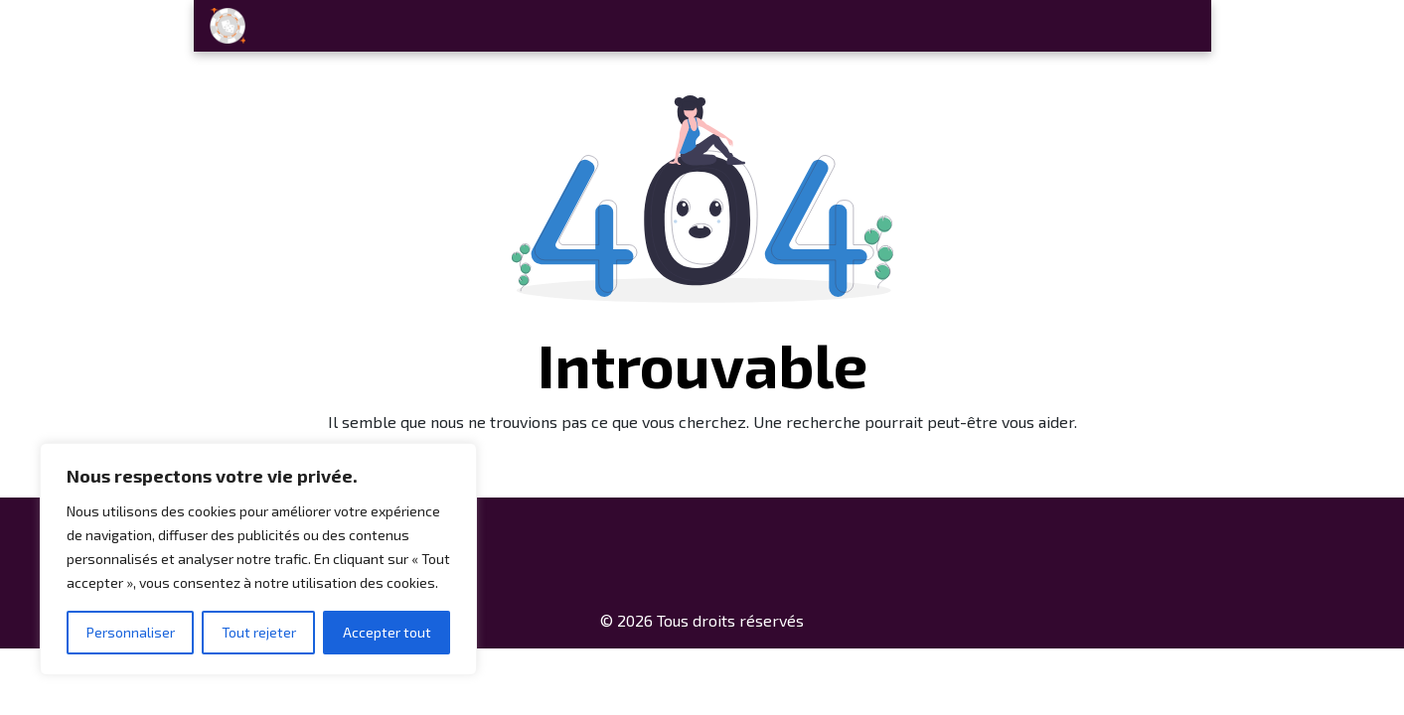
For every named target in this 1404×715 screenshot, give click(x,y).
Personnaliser (130, 632)
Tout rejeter (259, 632)
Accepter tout (387, 632)
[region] (258, 559)
